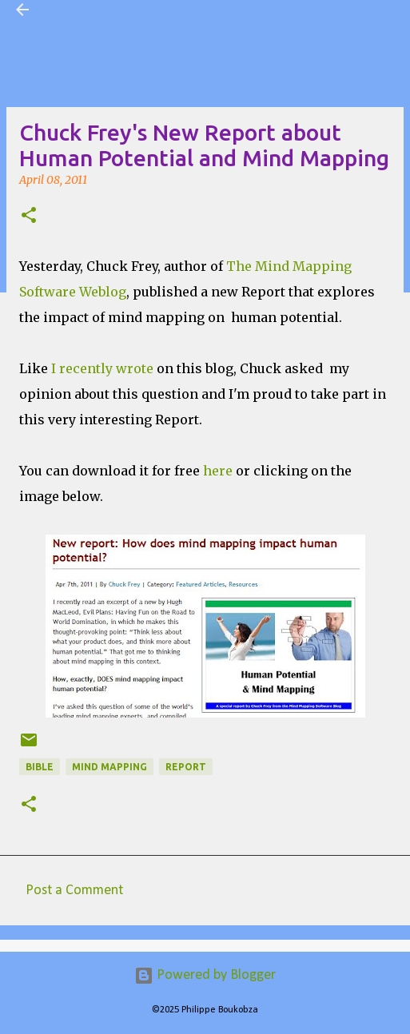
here (216, 471)
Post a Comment (74, 890)
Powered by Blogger (205, 975)
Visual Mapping (91, 9)
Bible (40, 767)
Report (185, 767)
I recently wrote (100, 368)
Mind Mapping (109, 767)
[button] (28, 216)
